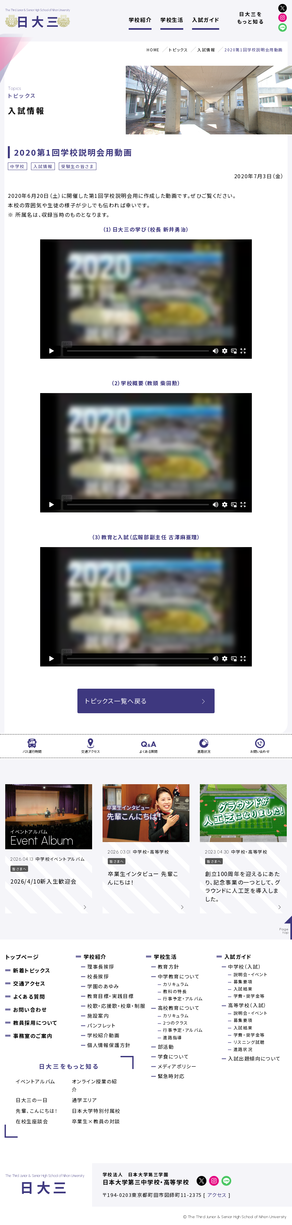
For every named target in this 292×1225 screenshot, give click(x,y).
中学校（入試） (244, 966)
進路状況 (243, 1049)
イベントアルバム (36, 1081)
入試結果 (243, 989)
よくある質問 (29, 996)
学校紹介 (140, 20)
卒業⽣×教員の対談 (96, 1121)
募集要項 (243, 981)
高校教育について (179, 1007)
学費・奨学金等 (249, 996)
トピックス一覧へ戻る (146, 700)
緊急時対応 (171, 1076)
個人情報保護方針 (109, 1045)
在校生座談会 (32, 1121)
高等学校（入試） (247, 1005)
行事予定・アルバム (183, 998)
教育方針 (168, 966)
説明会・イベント (251, 974)
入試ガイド (205, 20)
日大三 (38, 21)
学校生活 (171, 20)
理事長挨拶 (100, 966)
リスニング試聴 (249, 1042)
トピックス (178, 49)
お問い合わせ (30, 1009)
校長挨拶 (98, 976)
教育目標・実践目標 (110, 995)
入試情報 (206, 49)
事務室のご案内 (33, 1036)
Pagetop (284, 931)
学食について (173, 1056)
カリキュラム (176, 984)
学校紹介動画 (103, 1035)
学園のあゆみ (103, 986)
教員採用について (35, 1023)
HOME (153, 49)
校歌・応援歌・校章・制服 (116, 1005)
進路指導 (172, 1037)
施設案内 (98, 1015)
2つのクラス (175, 1023)
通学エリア (84, 1099)
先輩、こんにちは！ (37, 1110)
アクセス (217, 1194)
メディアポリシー (177, 1066)
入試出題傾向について (254, 1058)
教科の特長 (175, 991)
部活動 (166, 1046)
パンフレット (101, 1025)
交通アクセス (29, 983)
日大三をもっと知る (250, 17)
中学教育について (179, 976)
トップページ (22, 957)
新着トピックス (31, 970)
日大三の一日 (32, 1099)
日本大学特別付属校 (96, 1110)
